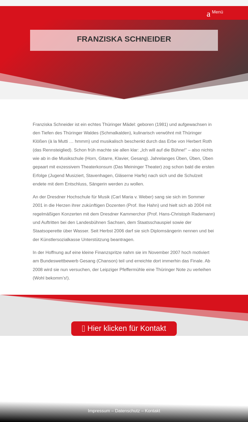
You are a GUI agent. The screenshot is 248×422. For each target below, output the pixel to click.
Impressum (99, 410)
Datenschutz (127, 410)
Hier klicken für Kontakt (126, 328)
